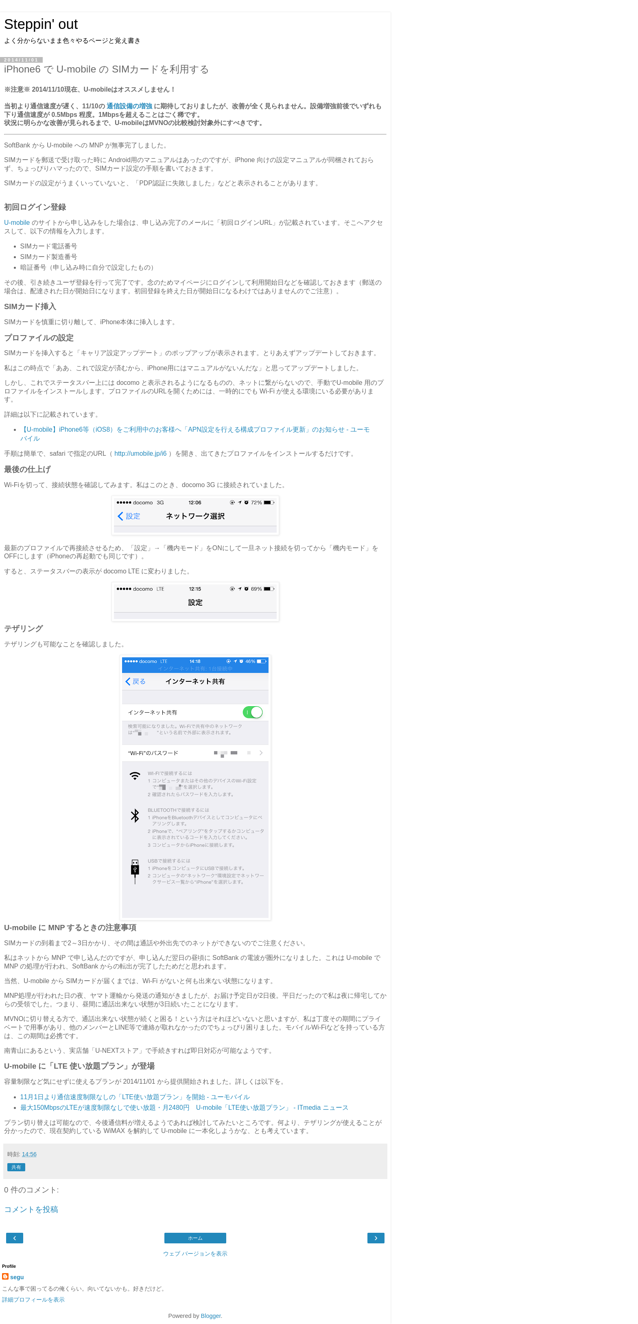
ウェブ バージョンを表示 (195, 1253)
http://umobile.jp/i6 (140, 453)
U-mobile (17, 222)
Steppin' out (41, 24)
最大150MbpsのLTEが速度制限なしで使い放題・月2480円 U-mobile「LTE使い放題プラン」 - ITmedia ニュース (184, 1107)
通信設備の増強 (129, 106)
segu (17, 1277)
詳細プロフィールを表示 (33, 1299)
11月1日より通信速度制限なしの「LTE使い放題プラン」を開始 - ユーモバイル (135, 1096)
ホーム (195, 1238)
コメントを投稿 (31, 1209)
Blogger (211, 1316)
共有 (16, 1167)
